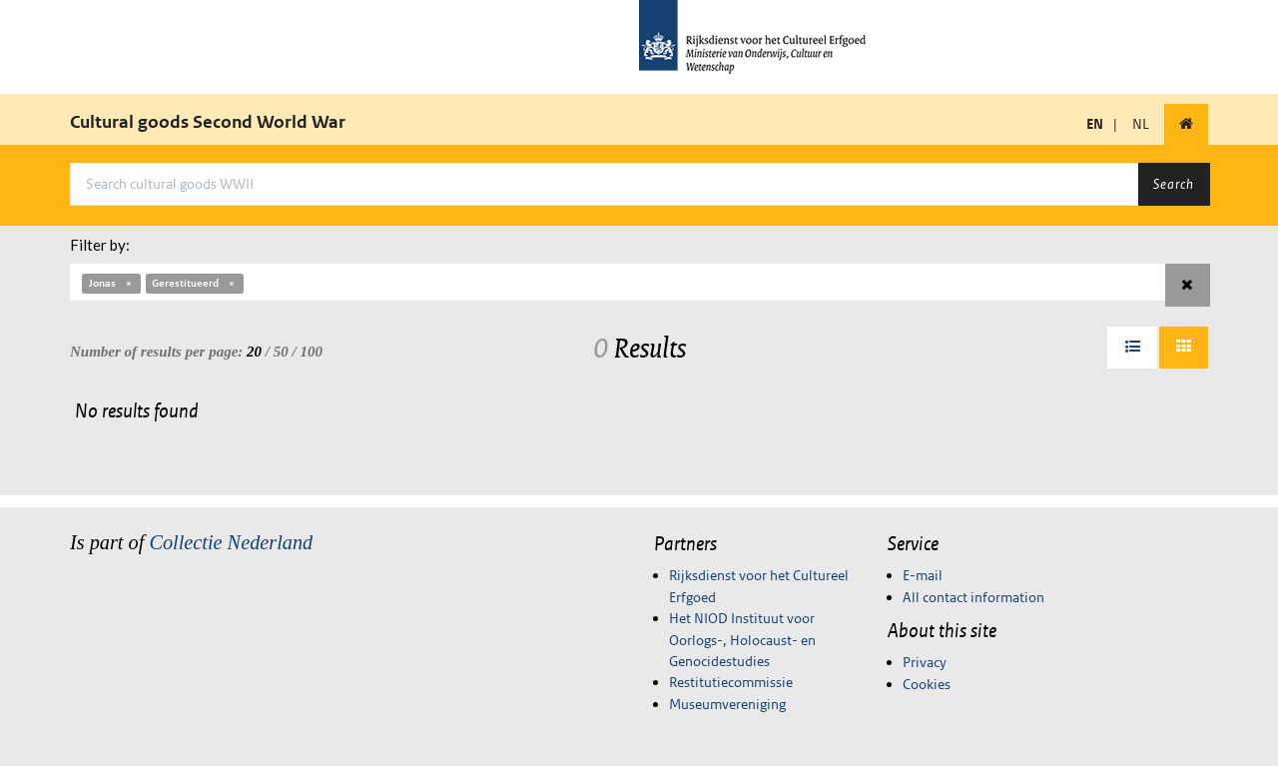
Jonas (111, 283)
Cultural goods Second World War (207, 122)
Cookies (927, 684)
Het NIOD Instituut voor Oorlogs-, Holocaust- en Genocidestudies (742, 639)
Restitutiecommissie (731, 682)
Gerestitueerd (194, 283)
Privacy (925, 662)
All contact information (973, 597)
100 (311, 352)
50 (281, 352)
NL (1140, 124)
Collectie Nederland (231, 542)
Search (1173, 184)
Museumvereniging (727, 704)
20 (254, 352)
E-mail (923, 575)
